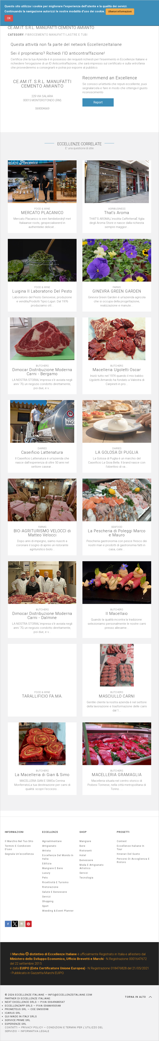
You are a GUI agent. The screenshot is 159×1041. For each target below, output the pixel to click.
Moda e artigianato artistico (92, 867)
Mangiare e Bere (52, 868)
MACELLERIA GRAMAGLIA (117, 775)
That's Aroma (116, 213)
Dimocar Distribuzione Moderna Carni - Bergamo (42, 372)
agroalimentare (52, 841)
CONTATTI (11, 1027)
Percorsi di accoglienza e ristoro (133, 861)
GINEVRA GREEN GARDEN (116, 291)
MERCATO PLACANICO (42, 213)
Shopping (48, 901)
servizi (46, 896)
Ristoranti (86, 850)
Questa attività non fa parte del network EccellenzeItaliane (66, 44)
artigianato (49, 846)
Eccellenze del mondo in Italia (57, 857)
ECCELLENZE (50, 832)
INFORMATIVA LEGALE (35, 1031)
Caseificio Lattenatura (42, 452)
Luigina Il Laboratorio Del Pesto (42, 291)
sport (45, 906)
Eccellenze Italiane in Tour (130, 848)
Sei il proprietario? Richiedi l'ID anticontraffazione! (58, 53)
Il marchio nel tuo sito (19, 841)
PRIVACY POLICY (32, 1027)
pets (45, 877)
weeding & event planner (58, 910)
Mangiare (85, 841)
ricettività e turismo (55, 882)
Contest (122, 841)
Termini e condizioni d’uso (18, 848)
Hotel (83, 855)
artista (46, 850)
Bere (82, 846)
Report (98, 102)
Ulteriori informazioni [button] (120, 11)
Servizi (84, 873)
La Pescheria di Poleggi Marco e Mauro (117, 533)
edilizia (47, 863)
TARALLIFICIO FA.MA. (42, 696)
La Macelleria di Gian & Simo (42, 775)
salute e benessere (54, 892)
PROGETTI (123, 832)
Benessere (86, 860)
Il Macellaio (117, 614)
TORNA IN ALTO (138, 997)
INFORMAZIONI (14, 832)
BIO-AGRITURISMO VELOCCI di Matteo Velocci (42, 533)
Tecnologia (86, 877)
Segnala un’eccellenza (19, 854)
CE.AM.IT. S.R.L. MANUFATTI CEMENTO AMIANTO (42, 83)
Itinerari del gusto (128, 854)
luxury (46, 873)
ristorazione (50, 887)
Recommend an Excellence (109, 78)
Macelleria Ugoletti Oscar (117, 370)
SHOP (83, 832)
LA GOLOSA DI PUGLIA (116, 452)
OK (9, 18)
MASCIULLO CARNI (117, 696)
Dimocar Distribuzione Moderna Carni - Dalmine (42, 616)
